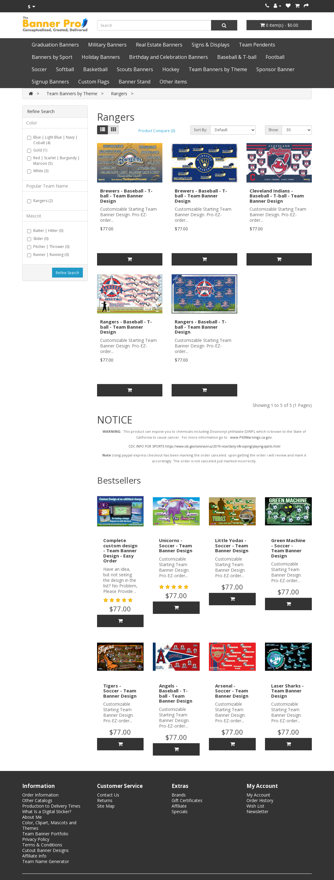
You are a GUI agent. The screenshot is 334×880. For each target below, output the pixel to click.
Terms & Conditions (42, 845)
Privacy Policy (35, 839)
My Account (258, 795)
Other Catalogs (37, 800)
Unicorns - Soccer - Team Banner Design (175, 545)
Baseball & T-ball (236, 57)
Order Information (40, 795)
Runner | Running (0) (48, 254)
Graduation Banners (55, 44)
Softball (65, 69)
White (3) (37, 170)
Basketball (95, 69)
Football (275, 57)
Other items (173, 81)
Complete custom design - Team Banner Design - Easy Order (120, 550)
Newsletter (257, 811)
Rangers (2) (40, 200)
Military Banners (107, 44)
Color (31, 123)
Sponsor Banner (275, 69)
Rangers (119, 93)
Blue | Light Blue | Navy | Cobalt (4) (52, 140)
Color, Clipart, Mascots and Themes (49, 825)
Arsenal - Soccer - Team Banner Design (231, 691)
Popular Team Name (47, 186)
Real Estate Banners (159, 44)
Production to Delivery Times (51, 806)
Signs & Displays (211, 44)
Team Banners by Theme (218, 69)
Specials (180, 811)
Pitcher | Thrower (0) (48, 246)
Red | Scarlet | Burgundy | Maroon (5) (53, 160)
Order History (259, 800)
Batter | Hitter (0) (45, 230)
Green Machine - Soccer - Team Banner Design (288, 548)
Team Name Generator (45, 861)
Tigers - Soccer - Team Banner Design (119, 691)
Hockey (170, 69)
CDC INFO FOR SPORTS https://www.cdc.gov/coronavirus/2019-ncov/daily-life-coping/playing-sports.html (204, 446)
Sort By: (200, 129)
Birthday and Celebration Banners (168, 57)
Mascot (33, 216)
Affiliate (179, 806)
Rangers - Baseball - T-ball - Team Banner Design (126, 326)
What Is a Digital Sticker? (46, 811)
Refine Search (67, 272)
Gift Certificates (187, 800)
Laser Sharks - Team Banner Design (287, 691)
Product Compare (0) (156, 130)
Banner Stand (134, 81)
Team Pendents (257, 44)
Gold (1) (37, 150)
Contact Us (108, 795)
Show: (273, 129)
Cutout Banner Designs (45, 850)
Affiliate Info (34, 856)
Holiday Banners (101, 57)
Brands (179, 795)
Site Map (106, 806)
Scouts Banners (135, 69)
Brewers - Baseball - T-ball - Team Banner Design (126, 196)
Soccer (39, 69)
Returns (104, 800)
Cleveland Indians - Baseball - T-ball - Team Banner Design (277, 196)
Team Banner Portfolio (45, 834)
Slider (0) (37, 238)
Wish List (255, 806)
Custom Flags (93, 81)
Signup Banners (50, 81)
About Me (32, 817)
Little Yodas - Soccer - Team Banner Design (231, 545)
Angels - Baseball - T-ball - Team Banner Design (175, 693)
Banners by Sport (52, 57)
